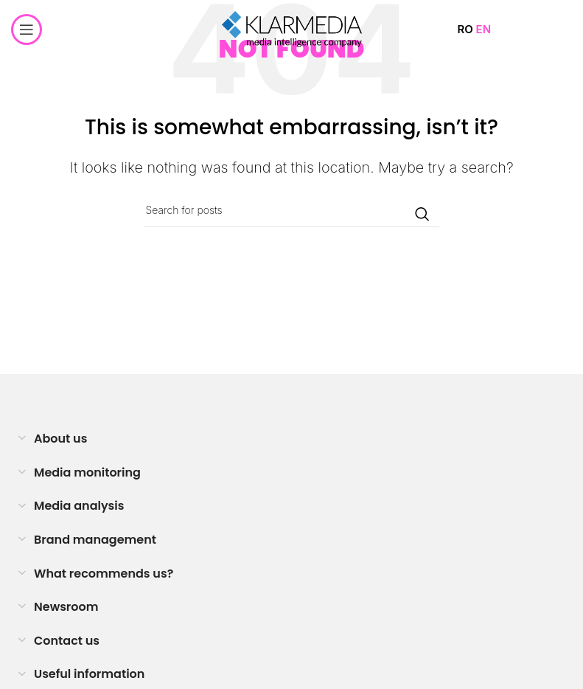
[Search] (291, 210)
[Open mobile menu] (26, 29)
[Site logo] (292, 28)
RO (464, 29)
